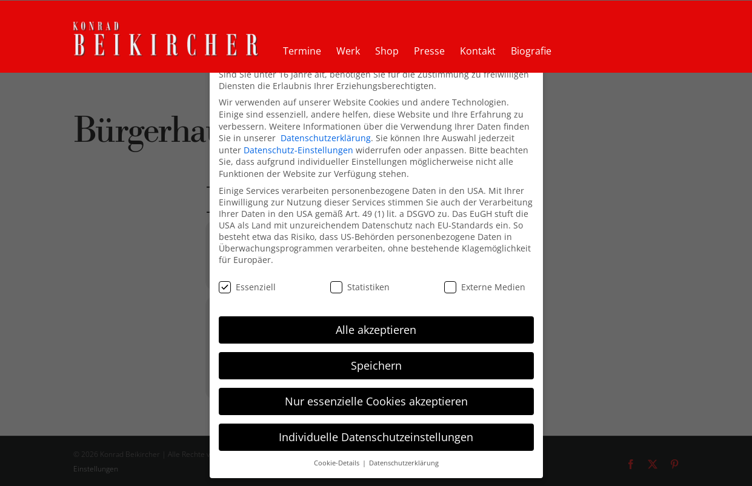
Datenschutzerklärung (326, 136)
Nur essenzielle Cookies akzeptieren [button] (376, 400)
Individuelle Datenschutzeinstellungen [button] (376, 435)
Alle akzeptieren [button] (376, 328)
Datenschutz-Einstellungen (298, 149)
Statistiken (360, 285)
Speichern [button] (376, 364)
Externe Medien (484, 285)
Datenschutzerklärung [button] (404, 462)
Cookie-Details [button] (337, 462)
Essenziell (247, 285)
